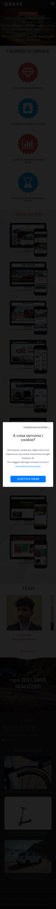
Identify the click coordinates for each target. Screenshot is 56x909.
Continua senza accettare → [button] (36, 427)
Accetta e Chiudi (28, 479)
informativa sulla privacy (27, 466)
